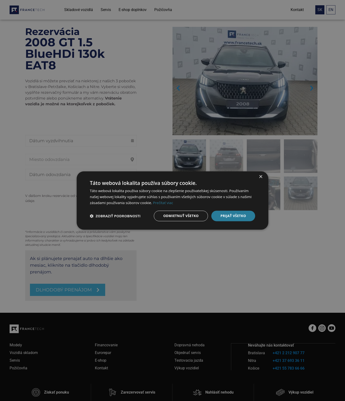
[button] (115, 216)
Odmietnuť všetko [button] (181, 215)
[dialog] (172, 200)
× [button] (260, 177)
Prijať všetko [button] (233, 215)
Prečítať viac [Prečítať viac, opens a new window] (163, 202)
